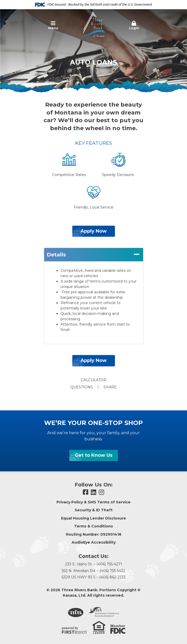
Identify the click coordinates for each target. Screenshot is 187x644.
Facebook (85, 492)
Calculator (93, 380)
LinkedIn (93, 492)
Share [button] (110, 387)
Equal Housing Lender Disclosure (93, 518)
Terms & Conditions (93, 526)
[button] (53, 26)
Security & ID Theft (94, 510)
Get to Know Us (93, 455)
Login (134, 25)
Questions (81, 387)
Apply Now (94, 231)
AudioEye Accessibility (94, 542)
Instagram (101, 492)
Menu (53, 25)
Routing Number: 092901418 (93, 534)
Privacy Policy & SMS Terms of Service (93, 502)
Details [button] (56, 255)
